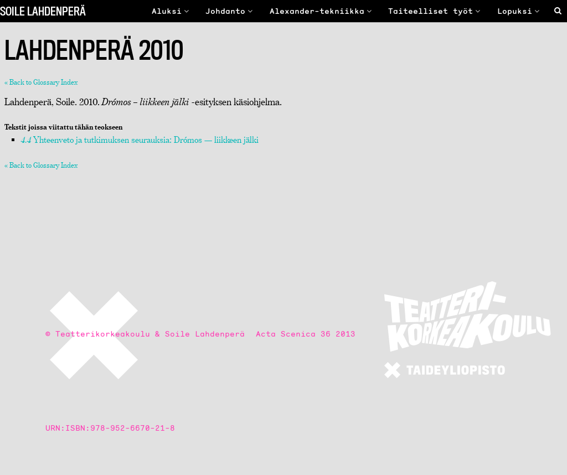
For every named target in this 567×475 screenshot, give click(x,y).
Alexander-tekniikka (322, 11)
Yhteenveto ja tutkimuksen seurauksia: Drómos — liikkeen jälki (140, 139)
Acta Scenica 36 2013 (305, 334)
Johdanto (230, 11)
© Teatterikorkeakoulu (97, 334)
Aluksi (172, 11)
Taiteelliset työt (435, 11)
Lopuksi (519, 11)
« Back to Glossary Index (41, 82)
